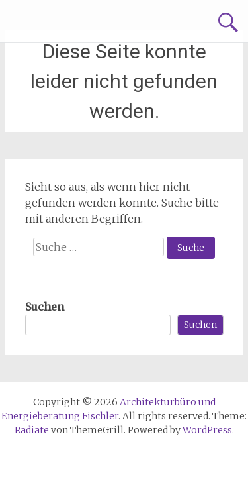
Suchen (44, 306)
